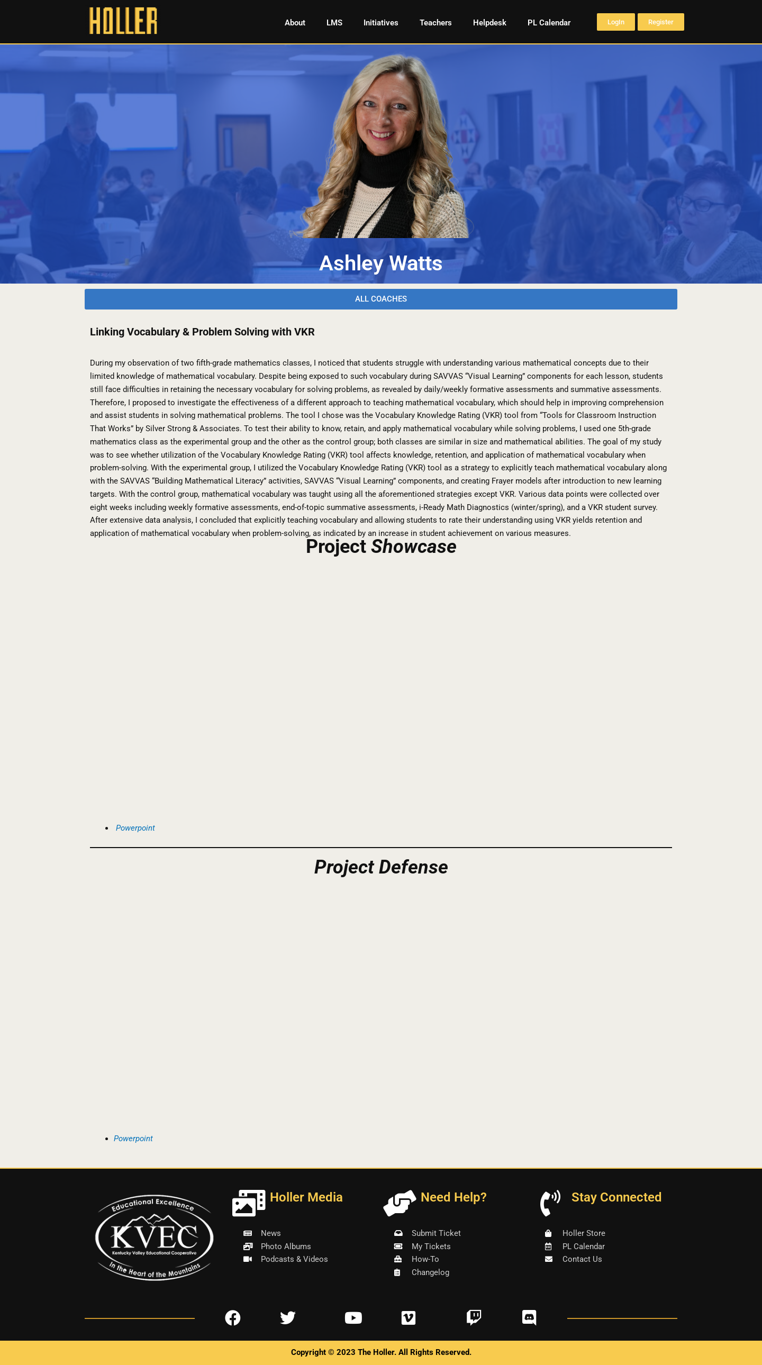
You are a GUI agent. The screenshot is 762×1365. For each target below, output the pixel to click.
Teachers (436, 23)
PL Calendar (549, 23)
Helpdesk (489, 23)
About (295, 23)
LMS (334, 23)
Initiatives (381, 23)
